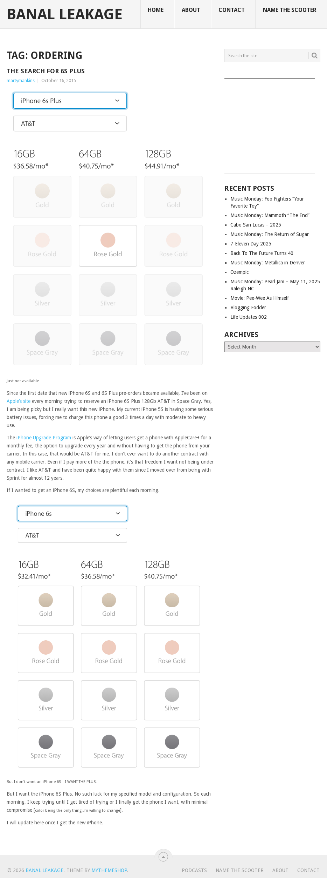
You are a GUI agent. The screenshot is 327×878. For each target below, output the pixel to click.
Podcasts (194, 870)
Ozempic (239, 272)
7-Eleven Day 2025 (250, 243)
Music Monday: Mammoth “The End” (269, 215)
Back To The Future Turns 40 (261, 253)
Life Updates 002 (248, 317)
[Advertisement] (272, 123)
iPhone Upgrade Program (43, 437)
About (191, 10)
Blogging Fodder (248, 307)
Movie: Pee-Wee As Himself (259, 298)
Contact (231, 10)
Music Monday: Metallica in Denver (267, 262)
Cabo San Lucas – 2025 (255, 225)
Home (156, 10)
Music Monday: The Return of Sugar (269, 234)
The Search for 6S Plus (46, 71)
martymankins (21, 80)
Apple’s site (18, 401)
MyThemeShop (109, 870)
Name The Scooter (289, 10)
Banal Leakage (65, 14)
